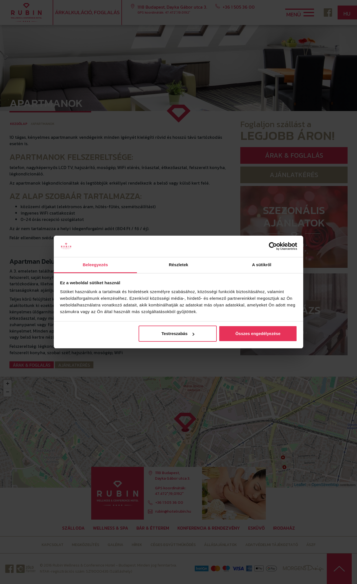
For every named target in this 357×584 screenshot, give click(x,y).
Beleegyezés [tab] (95, 264)
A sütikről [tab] (261, 264)
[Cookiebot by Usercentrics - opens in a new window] (273, 246)
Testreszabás (178, 333)
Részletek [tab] (178, 264)
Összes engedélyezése (257, 333)
